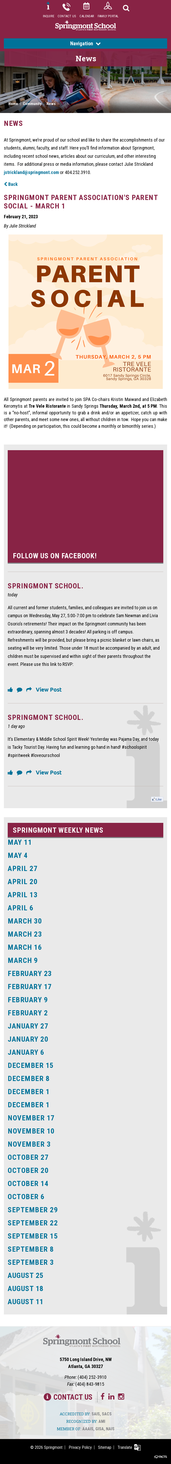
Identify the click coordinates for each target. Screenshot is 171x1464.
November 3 (29, 1144)
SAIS (96, 1413)
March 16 (25, 947)
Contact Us (67, 16)
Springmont (53, 1447)
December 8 (29, 1078)
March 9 (23, 960)
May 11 (20, 842)
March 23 (25, 934)
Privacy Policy (80, 1447)
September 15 (33, 1236)
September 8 (31, 1249)
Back (11, 184)
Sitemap (104, 1447)
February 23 (30, 973)
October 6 (26, 1196)
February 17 (30, 986)
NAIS (110, 1428)
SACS (107, 1413)
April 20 (23, 881)
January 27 (28, 1026)
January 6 (26, 1052)
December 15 (31, 1065)
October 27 (28, 1157)
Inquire (48, 16)
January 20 (28, 1039)
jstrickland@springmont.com (31, 172)
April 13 (23, 895)
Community (32, 103)
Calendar (86, 16)
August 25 (26, 1275)
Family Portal (108, 16)
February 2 (28, 1013)
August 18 (26, 1288)
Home (13, 103)
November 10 (31, 1131)
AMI (101, 1421)
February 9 (28, 1000)
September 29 (33, 1210)
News (51, 103)
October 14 (28, 1183)
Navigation (85, 43)
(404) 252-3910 (92, 1377)
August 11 (26, 1301)
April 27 (23, 868)
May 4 (18, 855)
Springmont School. (46, 586)
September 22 (33, 1223)
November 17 (31, 1118)
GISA (99, 1428)
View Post (49, 689)
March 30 (25, 921)
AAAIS (87, 1428)
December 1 (29, 1091)
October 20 (28, 1170)
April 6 (21, 908)
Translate (125, 1447)
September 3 (31, 1262)
